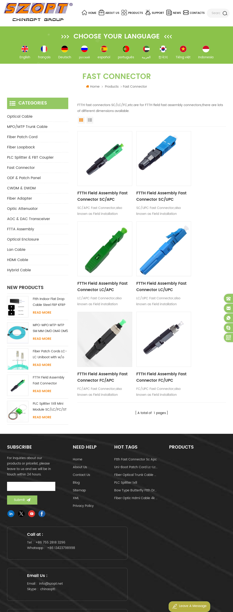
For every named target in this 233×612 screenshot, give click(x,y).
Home (89, 12)
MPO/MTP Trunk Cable (27, 128)
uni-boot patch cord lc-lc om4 (136, 468)
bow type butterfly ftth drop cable (136, 492)
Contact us (81, 476)
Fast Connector (21, 169)
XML (76, 499)
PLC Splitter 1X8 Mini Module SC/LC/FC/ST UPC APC (50, 408)
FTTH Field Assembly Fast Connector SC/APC (99, 189)
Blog (76, 484)
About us (109, 12)
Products (132, 12)
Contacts (194, 12)
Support (154, 12)
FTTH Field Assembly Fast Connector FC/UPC (200, 271)
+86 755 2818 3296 (53, 549)
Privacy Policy (83, 507)
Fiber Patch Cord (22, 139)
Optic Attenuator (22, 210)
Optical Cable (20, 118)
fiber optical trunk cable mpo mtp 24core (136, 476)
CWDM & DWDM (21, 190)
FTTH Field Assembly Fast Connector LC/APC (199, 189)
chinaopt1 (124, 554)
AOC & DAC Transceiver (28, 220)
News (173, 12)
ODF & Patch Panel (24, 180)
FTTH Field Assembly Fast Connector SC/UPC (149, 189)
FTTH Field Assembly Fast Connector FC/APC (149, 271)
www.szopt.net (56, 578)
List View (89, 121)
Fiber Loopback (21, 149)
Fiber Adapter (19, 200)
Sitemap (79, 492)
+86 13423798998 (43, 557)
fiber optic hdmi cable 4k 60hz (136, 499)
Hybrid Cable (19, 272)
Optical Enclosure (23, 241)
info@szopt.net (127, 549)
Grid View (81, 121)
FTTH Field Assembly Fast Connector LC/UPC (99, 271)
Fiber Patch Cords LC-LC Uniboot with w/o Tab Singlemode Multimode (50, 356)
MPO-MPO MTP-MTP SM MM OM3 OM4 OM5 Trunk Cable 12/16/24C (50, 330)
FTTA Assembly (20, 231)
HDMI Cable (17, 261)
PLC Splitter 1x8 (125, 484)
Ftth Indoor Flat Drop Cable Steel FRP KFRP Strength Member (49, 304)
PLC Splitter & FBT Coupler (30, 159)
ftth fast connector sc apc (135, 461)
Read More (42, 314)
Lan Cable (16, 251)
